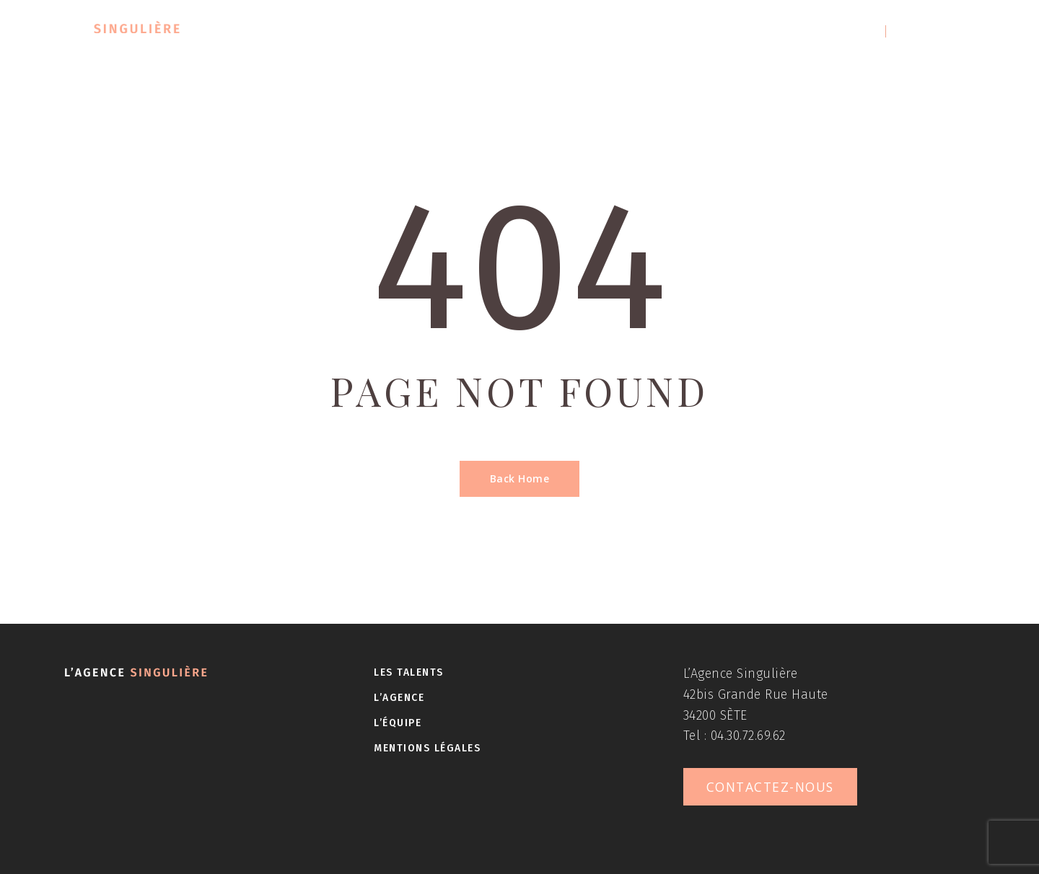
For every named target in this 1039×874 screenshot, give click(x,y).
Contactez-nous (948, 31)
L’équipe (637, 31)
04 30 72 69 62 (831, 31)
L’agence (532, 31)
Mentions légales (427, 748)
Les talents (414, 31)
